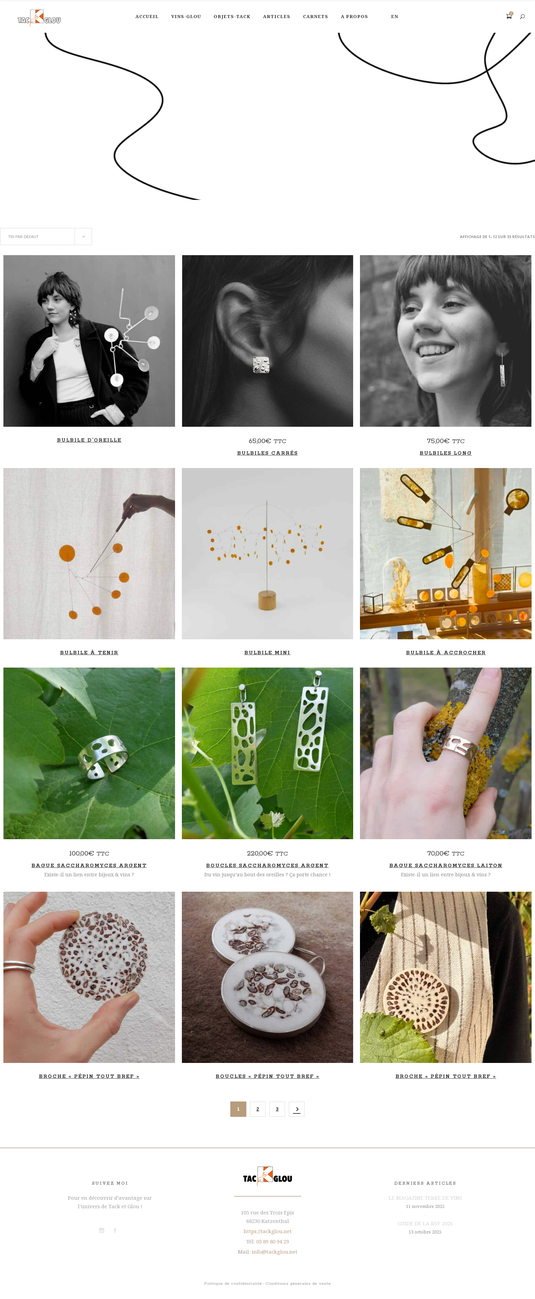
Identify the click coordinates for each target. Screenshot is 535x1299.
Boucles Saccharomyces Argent (267, 866)
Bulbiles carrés (267, 453)
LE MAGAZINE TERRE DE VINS (425, 1197)
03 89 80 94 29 (272, 1241)
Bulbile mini (267, 653)
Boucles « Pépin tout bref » (267, 1077)
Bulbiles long (446, 453)
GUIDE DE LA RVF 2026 (425, 1223)
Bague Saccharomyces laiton (446, 866)
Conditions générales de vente (298, 1283)
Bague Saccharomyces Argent (89, 866)
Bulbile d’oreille (89, 440)
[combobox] (46, 236)
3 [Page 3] (277, 1109)
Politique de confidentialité (233, 1283)
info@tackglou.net (275, 1251)
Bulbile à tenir (89, 653)
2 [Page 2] (258, 1109)
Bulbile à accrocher (446, 653)
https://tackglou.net (268, 1231)
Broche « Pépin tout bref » (89, 1077)
